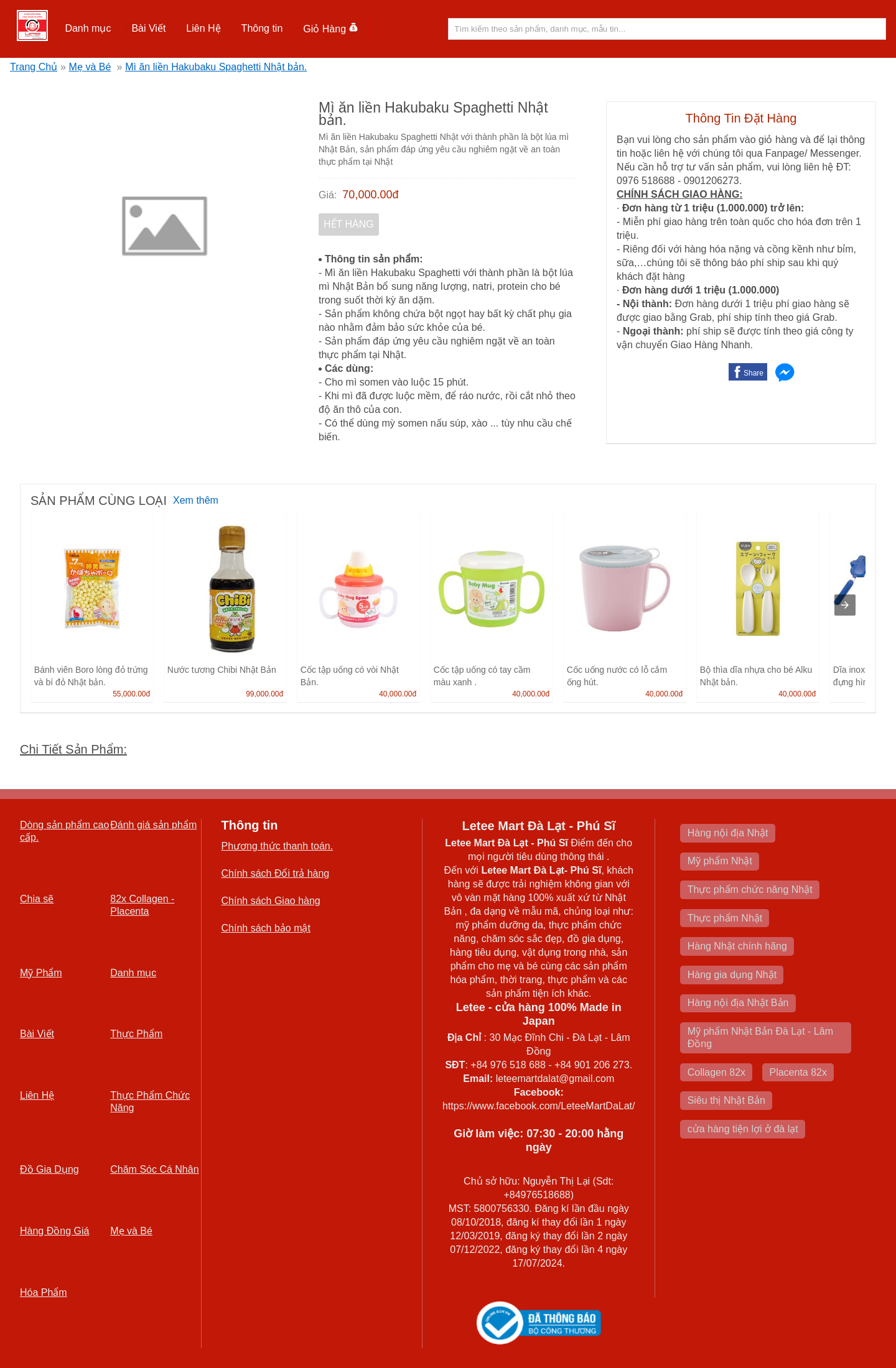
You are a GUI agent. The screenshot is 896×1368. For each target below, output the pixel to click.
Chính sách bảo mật (266, 928)
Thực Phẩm (136, 1033)
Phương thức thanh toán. (278, 846)
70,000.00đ (370, 194)
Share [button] (753, 373)
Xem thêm (195, 500)
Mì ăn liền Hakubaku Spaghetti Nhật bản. (216, 67)
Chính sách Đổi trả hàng (276, 873)
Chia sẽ (37, 899)
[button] (88, 28)
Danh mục (88, 28)
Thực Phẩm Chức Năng (150, 1101)
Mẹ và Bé (90, 67)
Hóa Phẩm (43, 1292)
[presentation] (845, 605)
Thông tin (262, 28)
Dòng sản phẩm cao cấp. (64, 831)
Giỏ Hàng (330, 29)
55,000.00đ (131, 694)
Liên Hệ (203, 28)
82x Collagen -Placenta (142, 905)
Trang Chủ (33, 67)
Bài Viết (148, 28)
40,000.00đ (397, 694)
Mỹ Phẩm (41, 973)
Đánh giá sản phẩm (153, 825)
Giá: (328, 195)
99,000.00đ (264, 694)
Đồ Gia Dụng (49, 1169)
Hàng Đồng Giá (54, 1231)
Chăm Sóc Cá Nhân (154, 1169)
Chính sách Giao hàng (271, 900)
